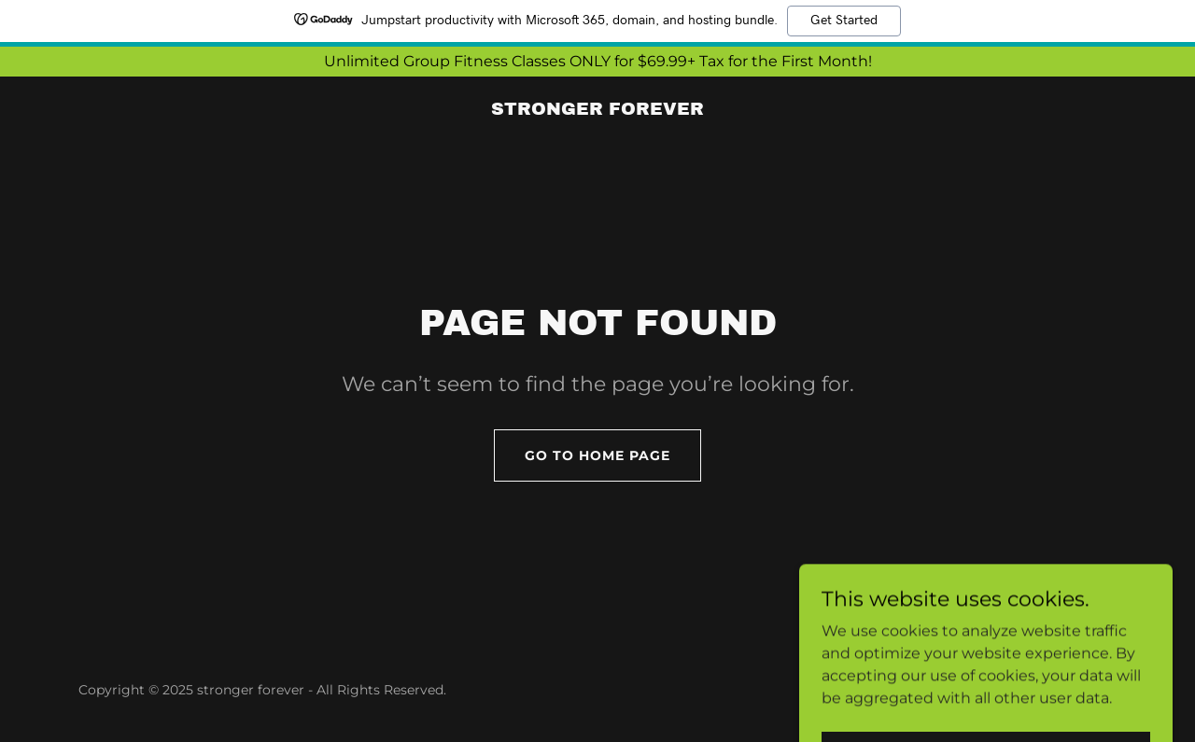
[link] (597, 110)
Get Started (844, 20)
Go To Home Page (597, 455)
